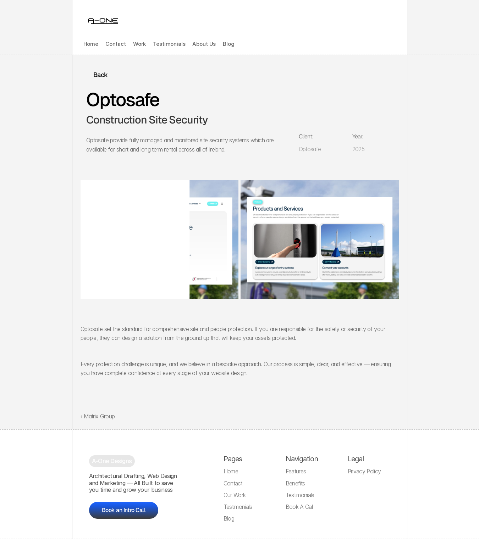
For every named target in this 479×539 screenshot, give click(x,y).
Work (139, 43)
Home (90, 43)
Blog (228, 43)
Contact (115, 43)
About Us (204, 43)
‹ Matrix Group (98, 416)
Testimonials (169, 43)
